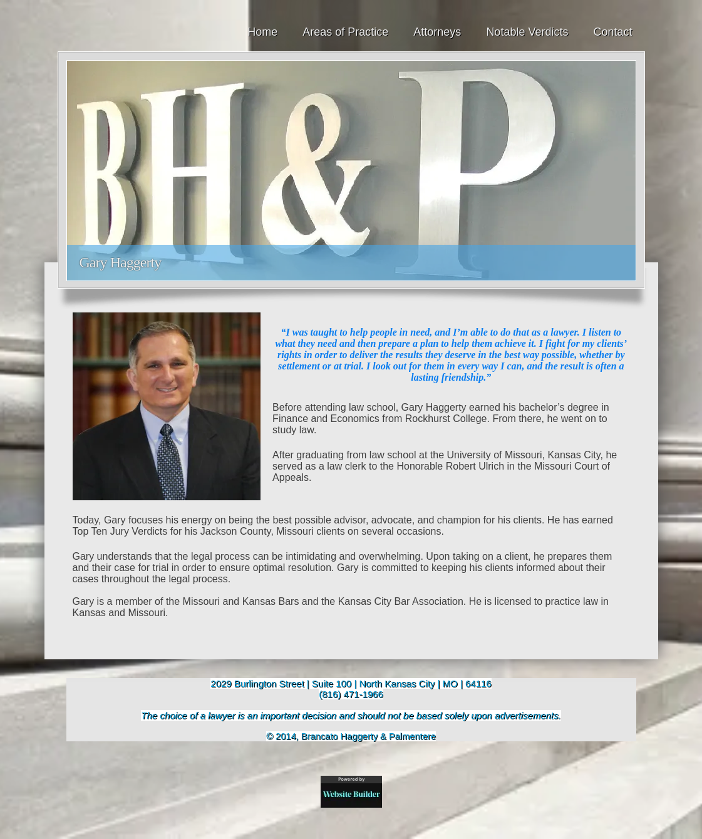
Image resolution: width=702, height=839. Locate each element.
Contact (612, 32)
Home (262, 32)
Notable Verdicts (527, 32)
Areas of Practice (345, 32)
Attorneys (437, 32)
